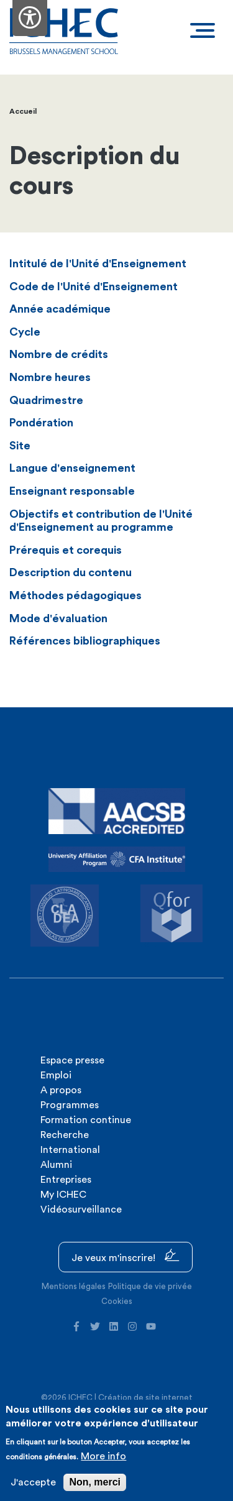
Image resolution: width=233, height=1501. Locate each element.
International (70, 1150)
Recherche (64, 1135)
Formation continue (85, 1120)
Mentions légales (74, 1286)
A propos (60, 1090)
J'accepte (33, 1482)
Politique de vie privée (150, 1286)
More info (103, 1456)
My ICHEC (63, 1195)
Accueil (23, 111)
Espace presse (72, 1060)
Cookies (116, 1301)
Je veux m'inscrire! (125, 1256)
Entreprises (65, 1180)
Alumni (56, 1165)
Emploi (55, 1075)
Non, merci (95, 1482)
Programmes (69, 1105)
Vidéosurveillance (81, 1209)
